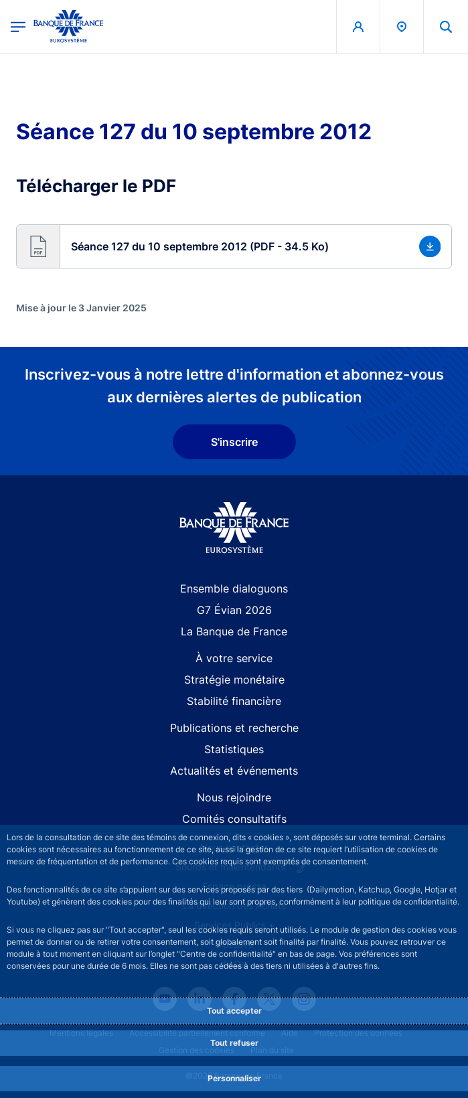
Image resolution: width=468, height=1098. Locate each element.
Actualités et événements (234, 770)
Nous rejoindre (234, 797)
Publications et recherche (234, 727)
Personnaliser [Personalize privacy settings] (234, 1078)
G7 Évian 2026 (234, 610)
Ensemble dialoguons (234, 588)
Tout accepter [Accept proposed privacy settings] (234, 1011)
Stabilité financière (234, 701)
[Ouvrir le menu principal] (18, 26)
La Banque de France (234, 631)
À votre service (234, 658)
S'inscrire (234, 442)
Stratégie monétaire (234, 679)
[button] (234, 246)
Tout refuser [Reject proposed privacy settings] (234, 1043)
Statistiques (234, 749)
